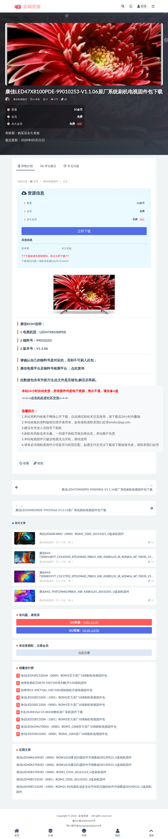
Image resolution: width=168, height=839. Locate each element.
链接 (38, 463)
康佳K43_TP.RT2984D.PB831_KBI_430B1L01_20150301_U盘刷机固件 (84, 591)
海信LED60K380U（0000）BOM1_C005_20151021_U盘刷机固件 (81, 534)
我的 (117, 833)
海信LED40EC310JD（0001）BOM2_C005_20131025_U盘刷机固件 (61, 779)
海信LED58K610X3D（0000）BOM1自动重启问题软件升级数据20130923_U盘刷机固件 (74, 757)
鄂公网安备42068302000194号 (84, 825)
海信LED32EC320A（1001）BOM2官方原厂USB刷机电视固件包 (63, 697)
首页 (35, 181)
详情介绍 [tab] (25, 166)
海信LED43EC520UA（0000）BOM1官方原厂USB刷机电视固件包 (64, 675)
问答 (84, 833)
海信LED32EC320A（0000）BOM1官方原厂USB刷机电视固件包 (63, 704)
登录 (142, 6)
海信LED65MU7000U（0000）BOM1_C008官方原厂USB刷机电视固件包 (69, 726)
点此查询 (77, 368)
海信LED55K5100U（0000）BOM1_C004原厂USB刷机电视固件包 (64, 734)
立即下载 (84, 231)
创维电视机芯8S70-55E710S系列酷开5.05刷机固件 (54, 682)
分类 (50, 833)
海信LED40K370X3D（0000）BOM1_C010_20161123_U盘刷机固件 (61, 772)
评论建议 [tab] (48, 166)
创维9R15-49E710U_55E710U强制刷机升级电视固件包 (57, 690)
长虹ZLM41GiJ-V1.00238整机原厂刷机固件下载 (52, 712)
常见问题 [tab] (71, 166)
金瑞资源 (83, 815)
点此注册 (84, 652)
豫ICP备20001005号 (83, 820)
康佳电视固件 (20, 99)
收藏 (24, 463)
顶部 (151, 833)
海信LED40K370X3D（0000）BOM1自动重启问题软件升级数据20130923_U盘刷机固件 (74, 764)
